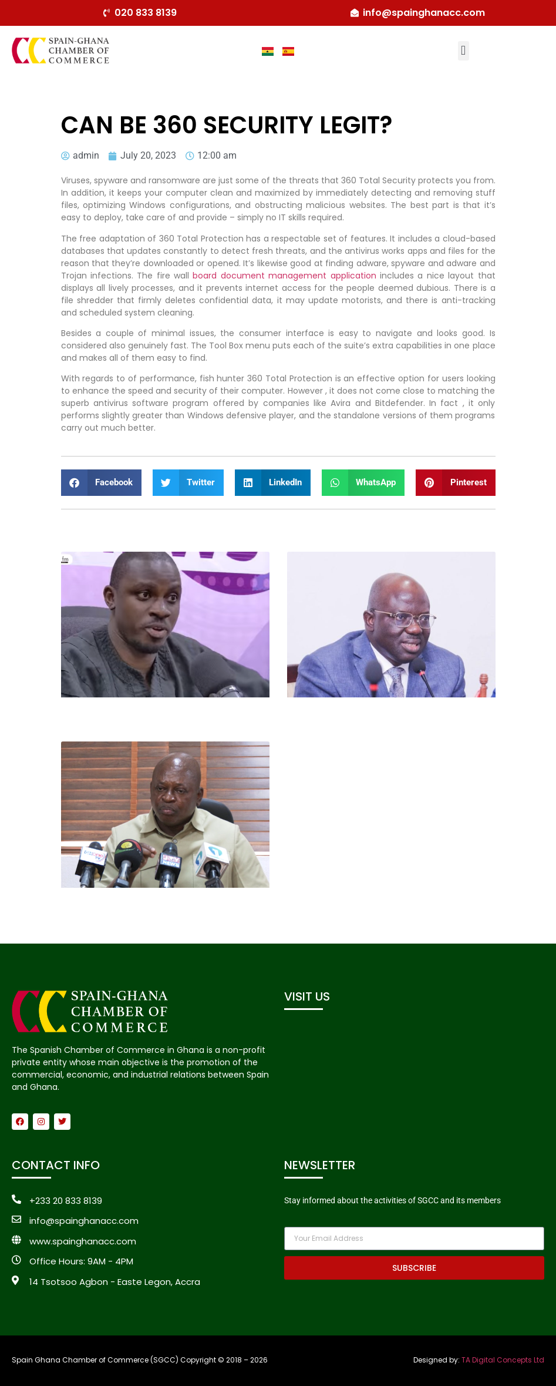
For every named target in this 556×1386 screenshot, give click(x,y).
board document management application (284, 275)
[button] (463, 51)
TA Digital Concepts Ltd (502, 1360)
